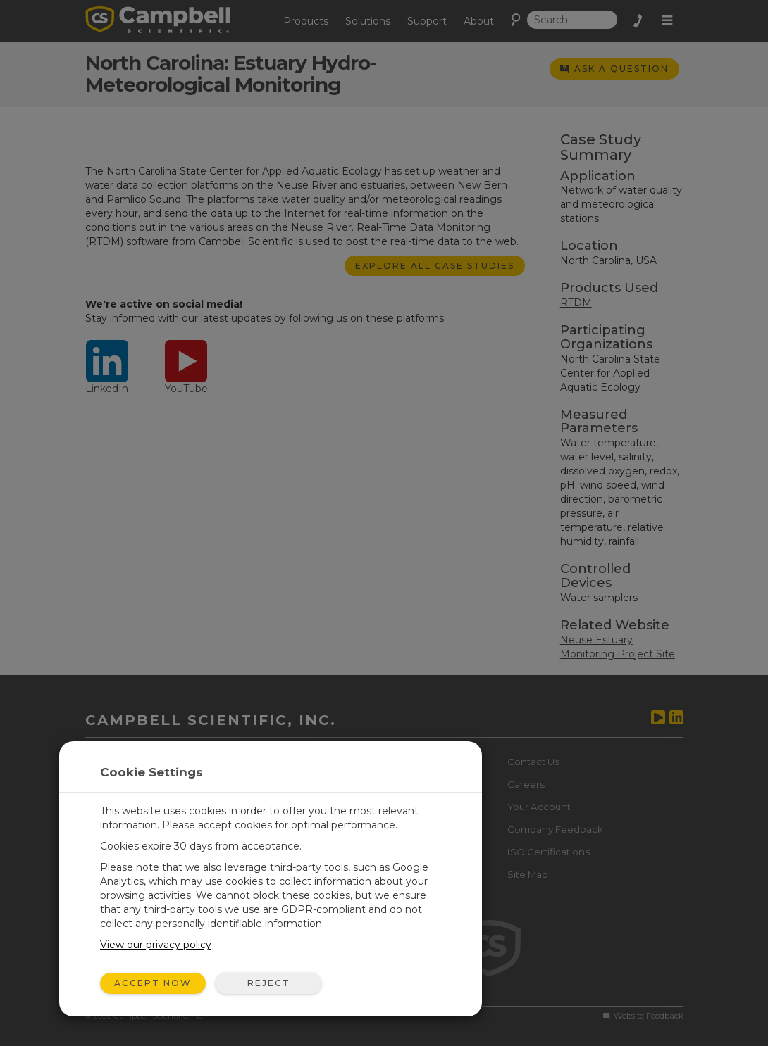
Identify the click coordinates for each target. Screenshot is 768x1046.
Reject (268, 983)
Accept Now (153, 983)
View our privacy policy (155, 944)
